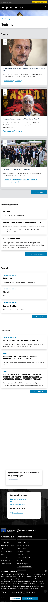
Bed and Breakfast (10, 306)
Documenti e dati (6, 563)
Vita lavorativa (21, 548)
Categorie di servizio (24, 537)
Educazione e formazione (24, 566)
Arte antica (7, 211)
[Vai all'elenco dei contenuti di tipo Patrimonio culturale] (8, 81)
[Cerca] (46, 7)
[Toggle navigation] (3, 7)
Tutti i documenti (38, 392)
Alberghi (6, 292)
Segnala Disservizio (16, 513)
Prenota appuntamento (17, 504)
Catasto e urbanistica (23, 557)
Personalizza (16, 598)
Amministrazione (7, 537)
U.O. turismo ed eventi (11, 238)
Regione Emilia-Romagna (6, 2)
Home (4, 19)
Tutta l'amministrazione (36, 254)
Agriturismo (7, 278)
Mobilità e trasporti (22, 563)
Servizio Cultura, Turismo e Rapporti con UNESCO (22, 222)
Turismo (19, 560)
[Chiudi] (46, 570)
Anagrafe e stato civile (23, 542)
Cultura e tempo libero (23, 545)
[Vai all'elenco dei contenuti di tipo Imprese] (7, 179)
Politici (3, 554)
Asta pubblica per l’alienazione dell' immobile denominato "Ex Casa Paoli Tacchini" (20, 357)
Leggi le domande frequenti (18, 499)
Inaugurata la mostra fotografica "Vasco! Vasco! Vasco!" (21, 119)
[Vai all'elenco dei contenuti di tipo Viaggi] (15, 182)
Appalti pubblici (21, 554)
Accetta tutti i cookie (30, 598)
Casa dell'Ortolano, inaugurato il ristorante (16, 169)
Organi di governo (6, 542)
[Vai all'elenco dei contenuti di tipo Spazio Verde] (26, 179)
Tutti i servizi (40, 316)
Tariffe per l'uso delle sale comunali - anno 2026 (21, 340)
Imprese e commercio (23, 551)
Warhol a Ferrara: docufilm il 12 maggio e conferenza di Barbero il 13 (24, 69)
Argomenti (11, 19)
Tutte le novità (39, 192)
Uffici (2, 548)
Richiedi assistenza (16, 502)
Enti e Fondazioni (6, 551)
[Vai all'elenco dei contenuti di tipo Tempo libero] (34, 179)
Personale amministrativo (5, 559)
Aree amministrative (7, 545)
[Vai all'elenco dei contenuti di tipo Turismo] (18, 81)
